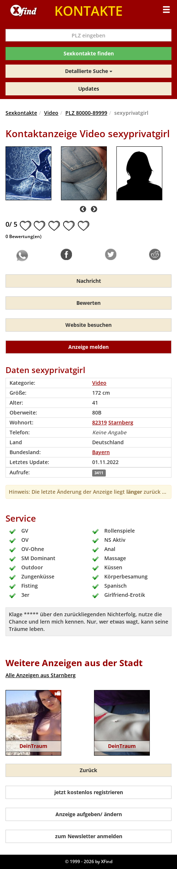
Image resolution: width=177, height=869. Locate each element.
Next (94, 209)
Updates (88, 88)
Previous (83, 209)
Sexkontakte (21, 112)
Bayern (101, 452)
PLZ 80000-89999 (86, 112)
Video (51, 112)
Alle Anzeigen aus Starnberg (41, 675)
